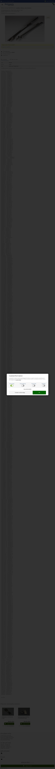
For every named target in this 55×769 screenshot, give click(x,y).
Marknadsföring (23, 385)
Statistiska (44, 385)
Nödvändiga (11, 385)
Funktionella (33, 385)
